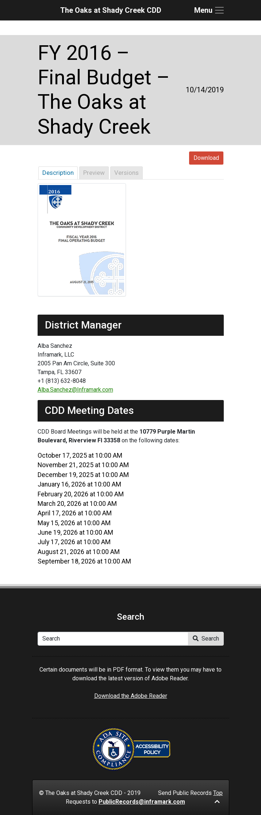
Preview (94, 172)
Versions (126, 172)
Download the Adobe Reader (130, 695)
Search (206, 638)
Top (218, 796)
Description (58, 172)
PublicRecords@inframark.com (142, 801)
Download (206, 157)
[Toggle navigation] (209, 10)
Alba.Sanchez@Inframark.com (75, 389)
